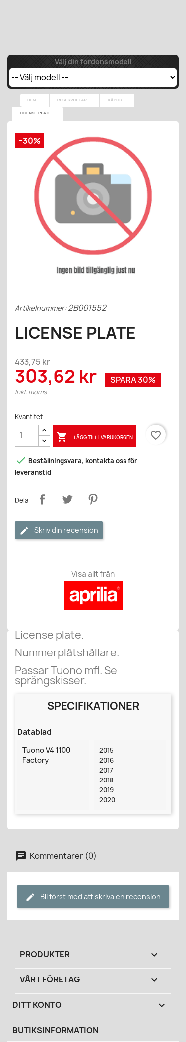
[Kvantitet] (27, 436)
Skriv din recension (58, 530)
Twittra (67, 499)
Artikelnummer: (40, 308)
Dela (42, 499)
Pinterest (93, 499)
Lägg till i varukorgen (94, 437)
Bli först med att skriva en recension (93, 897)
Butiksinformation (55, 1030)
